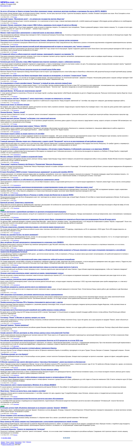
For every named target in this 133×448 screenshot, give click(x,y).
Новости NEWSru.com (8, 444)
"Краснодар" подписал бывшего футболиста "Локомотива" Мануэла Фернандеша (31, 164)
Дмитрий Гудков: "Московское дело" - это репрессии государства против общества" (32, 19)
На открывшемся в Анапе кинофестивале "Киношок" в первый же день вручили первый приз (36, 83)
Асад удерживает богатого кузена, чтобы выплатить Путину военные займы (29, 369)
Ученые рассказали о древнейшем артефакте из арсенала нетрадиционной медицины (33, 212)
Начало (3, 442)
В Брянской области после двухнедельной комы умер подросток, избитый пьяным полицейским (37, 259)
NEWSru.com (7, 2)
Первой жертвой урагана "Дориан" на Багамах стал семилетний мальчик (28, 118)
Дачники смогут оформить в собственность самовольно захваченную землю (29, 179)
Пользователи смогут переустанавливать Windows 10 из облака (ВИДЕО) (28, 385)
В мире (15, 17)
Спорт (15, 73)
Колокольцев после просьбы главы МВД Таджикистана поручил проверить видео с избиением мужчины (40, 62)
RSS (24, 442)
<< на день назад (6, 438)
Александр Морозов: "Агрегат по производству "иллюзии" (22, 429)
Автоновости (16, 131)
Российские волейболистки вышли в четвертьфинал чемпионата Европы (28, 348)
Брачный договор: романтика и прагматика (16, 202)
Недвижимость (17, 154)
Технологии (16, 102)
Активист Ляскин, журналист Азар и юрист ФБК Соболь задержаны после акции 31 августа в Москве (38, 25)
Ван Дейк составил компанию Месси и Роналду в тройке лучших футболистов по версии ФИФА (36, 195)
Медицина (16, 217)
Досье (7, 442)
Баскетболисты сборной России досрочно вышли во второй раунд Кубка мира (30, 69)
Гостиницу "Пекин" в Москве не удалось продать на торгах (22, 317)
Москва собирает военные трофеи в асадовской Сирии (21, 156)
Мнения (15, 23)
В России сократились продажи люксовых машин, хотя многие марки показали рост (32, 227)
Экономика (16, 300)
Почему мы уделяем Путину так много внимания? (19, 235)
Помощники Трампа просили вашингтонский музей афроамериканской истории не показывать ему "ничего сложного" (45, 46)
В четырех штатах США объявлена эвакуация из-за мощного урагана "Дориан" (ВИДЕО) (33, 408)
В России (15, 30)
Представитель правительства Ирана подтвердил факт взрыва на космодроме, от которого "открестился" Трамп (43, 75)
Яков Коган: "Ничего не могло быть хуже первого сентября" (23, 391)
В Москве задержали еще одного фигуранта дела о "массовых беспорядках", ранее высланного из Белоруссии (42, 362)
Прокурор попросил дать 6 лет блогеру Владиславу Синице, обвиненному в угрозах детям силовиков (39, 40)
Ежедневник (18, 442)
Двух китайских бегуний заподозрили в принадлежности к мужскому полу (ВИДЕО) (32, 242)
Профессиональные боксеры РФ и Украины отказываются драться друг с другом (31, 302)
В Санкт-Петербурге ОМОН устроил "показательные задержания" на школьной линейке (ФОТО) (36, 172)
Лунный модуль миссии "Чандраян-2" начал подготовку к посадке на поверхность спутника (35, 98)
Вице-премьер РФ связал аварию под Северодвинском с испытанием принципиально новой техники (39, 421)
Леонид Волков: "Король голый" (12, 112)
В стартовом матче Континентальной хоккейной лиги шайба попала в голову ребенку (32, 310)
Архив (12, 442)
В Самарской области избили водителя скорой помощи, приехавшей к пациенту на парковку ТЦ (37, 54)
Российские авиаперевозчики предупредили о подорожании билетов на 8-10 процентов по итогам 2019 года (41, 340)
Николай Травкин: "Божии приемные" (14, 325)
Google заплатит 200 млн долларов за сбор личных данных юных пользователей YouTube (34, 333)
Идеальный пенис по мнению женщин (14, 104)
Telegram (28, 442)
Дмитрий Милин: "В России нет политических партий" (21, 91)
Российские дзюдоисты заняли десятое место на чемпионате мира (25, 287)
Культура (15, 88)
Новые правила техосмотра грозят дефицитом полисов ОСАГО (24, 279)
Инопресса (16, 110)
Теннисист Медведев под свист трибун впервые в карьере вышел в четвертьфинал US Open (35, 377)
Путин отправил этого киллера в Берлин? (16, 415)
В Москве (11, 443)
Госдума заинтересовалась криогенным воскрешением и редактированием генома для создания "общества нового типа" (46, 187)
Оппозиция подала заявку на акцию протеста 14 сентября (22, 134)
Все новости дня (5, 6)
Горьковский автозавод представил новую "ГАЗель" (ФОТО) (23, 126)
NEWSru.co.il (4, 443)
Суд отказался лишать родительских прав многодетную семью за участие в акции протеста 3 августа (39, 267)
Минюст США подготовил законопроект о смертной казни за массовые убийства (31, 33)
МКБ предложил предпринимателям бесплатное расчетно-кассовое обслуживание (31, 398)
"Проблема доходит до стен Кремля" (14, 354)
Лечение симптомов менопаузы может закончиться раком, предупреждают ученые (32, 273)
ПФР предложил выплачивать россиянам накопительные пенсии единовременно (31, 294)
